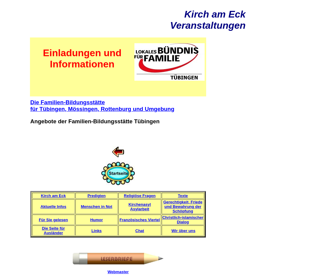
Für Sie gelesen (53, 220)
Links (96, 230)
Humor (96, 220)
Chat (139, 230)
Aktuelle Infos (53, 206)
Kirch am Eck (53, 195)
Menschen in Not (96, 206)
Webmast (116, 272)
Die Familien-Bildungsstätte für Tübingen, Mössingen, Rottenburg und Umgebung (102, 105)
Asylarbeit (139, 209)
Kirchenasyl (140, 204)
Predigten (96, 195)
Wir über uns (183, 230)
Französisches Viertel (140, 220)
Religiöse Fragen (140, 195)
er (127, 272)
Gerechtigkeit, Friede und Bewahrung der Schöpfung (182, 206)
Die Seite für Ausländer (53, 230)
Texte (183, 195)
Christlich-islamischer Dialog (182, 219)
